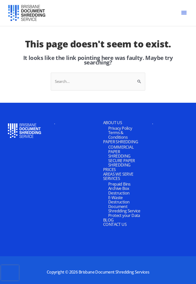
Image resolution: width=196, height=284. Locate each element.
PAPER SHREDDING (120, 142)
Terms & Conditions (118, 135)
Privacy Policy (120, 128)
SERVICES (111, 178)
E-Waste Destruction (118, 200)
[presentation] (10, 272)
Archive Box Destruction (118, 191)
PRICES (109, 169)
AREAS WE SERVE (118, 174)
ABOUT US (112, 122)
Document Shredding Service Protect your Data (124, 211)
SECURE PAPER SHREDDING (121, 163)
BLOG (108, 220)
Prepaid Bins (119, 184)
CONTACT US (115, 224)
